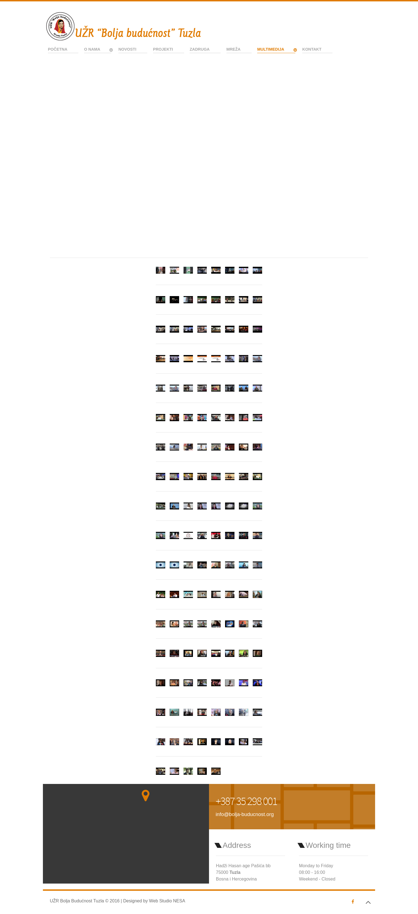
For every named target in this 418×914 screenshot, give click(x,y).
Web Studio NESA (167, 901)
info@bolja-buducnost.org (245, 814)
